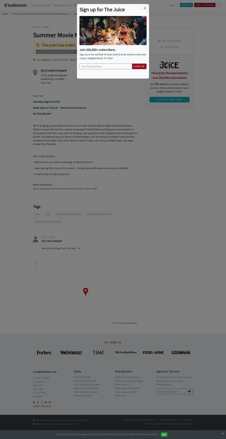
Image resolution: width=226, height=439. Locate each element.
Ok (164, 434)
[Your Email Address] (105, 66)
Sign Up (139, 66)
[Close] (223, 434)
